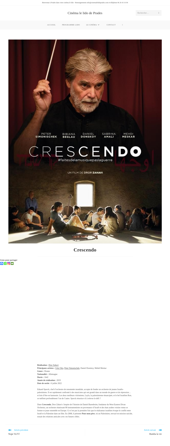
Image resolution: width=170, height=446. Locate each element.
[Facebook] (1, 263)
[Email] (12, 263)
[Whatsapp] (5, 263)
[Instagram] (8, 263)
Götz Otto (59, 368)
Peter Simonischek (72, 368)
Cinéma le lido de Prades (85, 13)
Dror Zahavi (54, 365)
